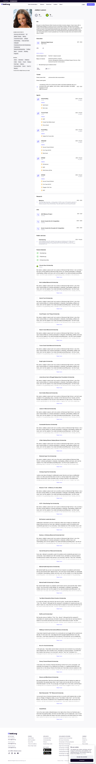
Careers (84, 741)
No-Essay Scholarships (64, 740)
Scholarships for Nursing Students (66, 741)
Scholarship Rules (47, 738)
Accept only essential (82, 756)
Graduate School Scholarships (65, 738)
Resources (48, 4)
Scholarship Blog (47, 740)
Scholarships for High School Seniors (67, 753)
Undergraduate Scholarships (65, 751)
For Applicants (13, 1)
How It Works (31, 738)
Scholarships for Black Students (66, 747)
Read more (59, 277)
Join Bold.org (91, 4)
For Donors (5, 1)
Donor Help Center (32, 745)
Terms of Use (60, 760)
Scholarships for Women (64, 749)
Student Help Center (47, 743)
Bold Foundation (31, 740)
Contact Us (84, 740)
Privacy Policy (68, 760)
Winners (42, 4)
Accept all (82, 760)
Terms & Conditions (32, 743)
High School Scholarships (64, 745)
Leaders (55, 4)
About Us (84, 738)
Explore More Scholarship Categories (67, 755)
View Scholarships (33, 4)
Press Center (85, 743)
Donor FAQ (30, 741)
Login (83, 4)
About (61, 4)
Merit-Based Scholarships (64, 743)
